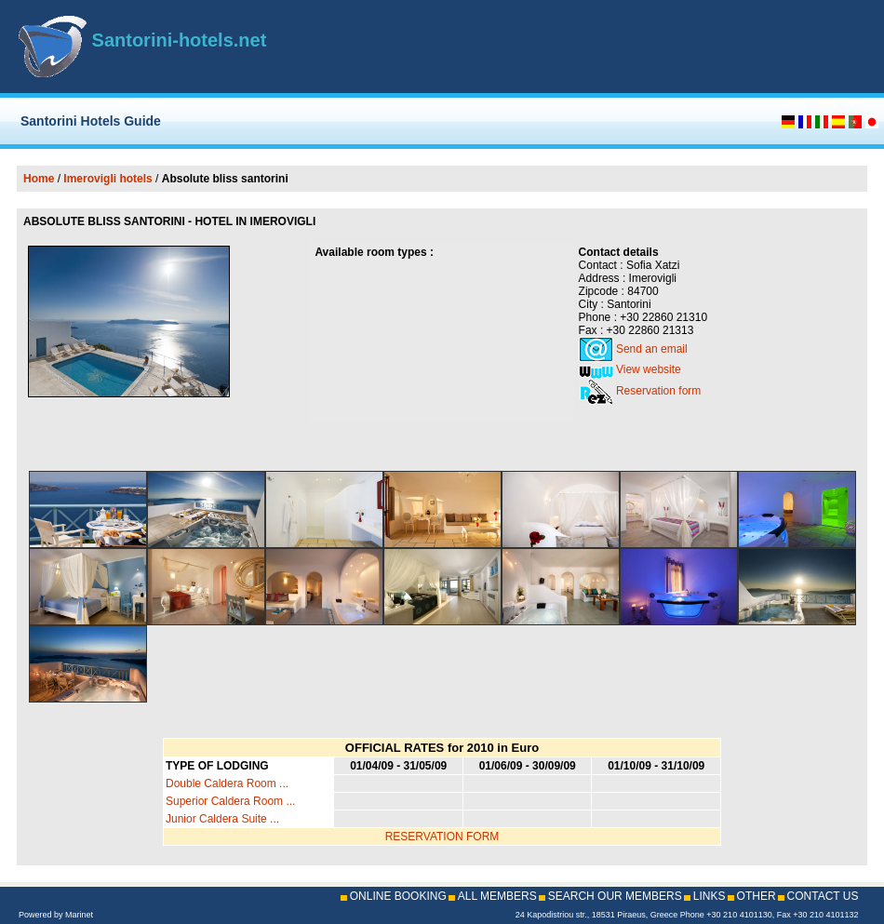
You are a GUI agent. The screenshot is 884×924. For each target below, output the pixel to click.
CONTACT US (823, 896)
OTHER (756, 896)
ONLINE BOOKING (398, 896)
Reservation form (658, 390)
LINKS (709, 896)
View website (648, 369)
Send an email (652, 348)
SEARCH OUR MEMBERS (615, 896)
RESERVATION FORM (442, 836)
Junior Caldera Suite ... (222, 818)
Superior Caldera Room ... (230, 801)
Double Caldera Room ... (227, 783)
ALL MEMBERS (497, 896)
